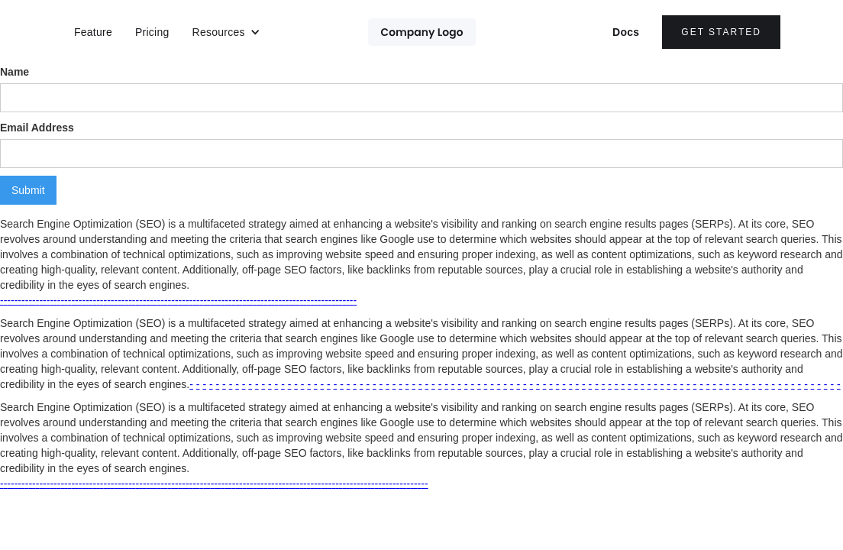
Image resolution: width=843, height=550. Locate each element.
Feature (93, 32)
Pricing (152, 32)
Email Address (37, 127)
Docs (625, 32)
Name (14, 72)
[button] (226, 32)
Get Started (721, 32)
